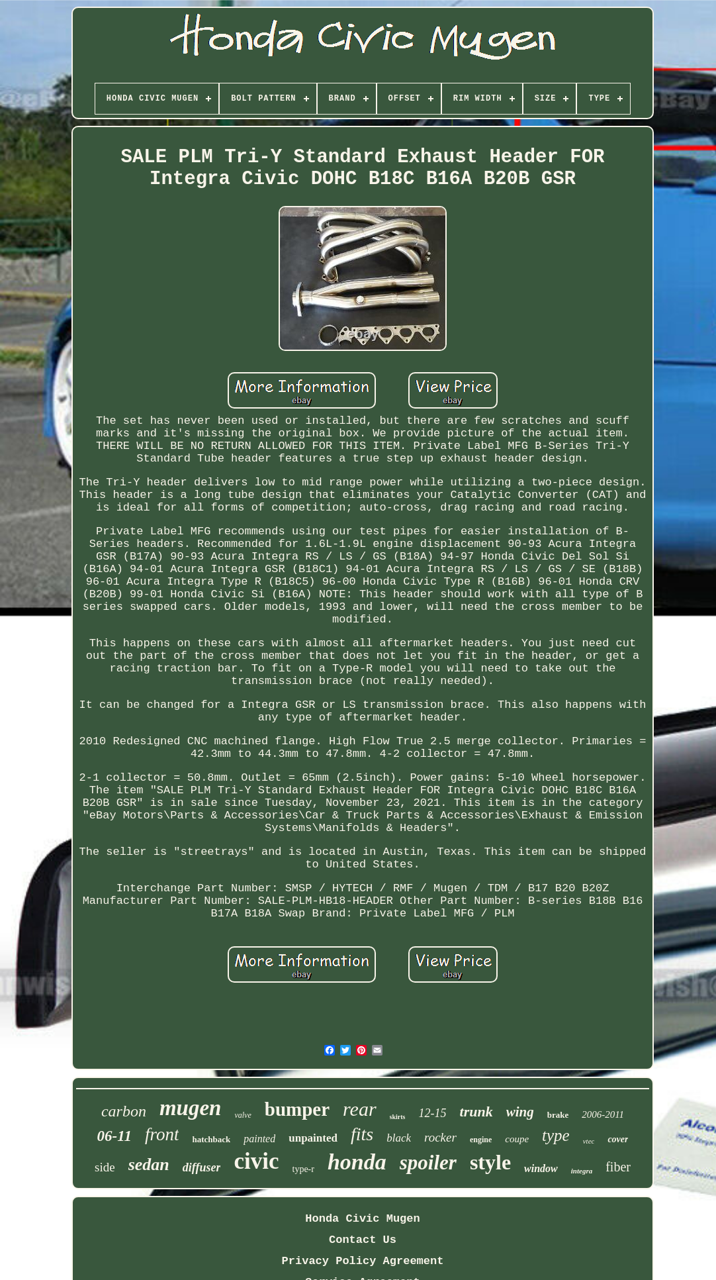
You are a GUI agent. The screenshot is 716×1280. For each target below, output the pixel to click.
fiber (618, 1166)
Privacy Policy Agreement (363, 1261)
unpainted (313, 1138)
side (105, 1167)
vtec (589, 1141)
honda (357, 1162)
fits (362, 1134)
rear (360, 1109)
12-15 (433, 1113)
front (162, 1134)
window (541, 1168)
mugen (190, 1108)
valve (242, 1115)
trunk (476, 1111)
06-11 (114, 1136)
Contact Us (362, 1240)
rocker (440, 1137)
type (556, 1135)
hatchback (211, 1139)
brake (558, 1115)
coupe (517, 1139)
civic (256, 1161)
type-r (303, 1169)
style (490, 1162)
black (398, 1138)
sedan (148, 1164)
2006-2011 (603, 1114)
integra (581, 1171)
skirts (398, 1116)
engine (481, 1139)
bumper (297, 1109)
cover (617, 1139)
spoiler (428, 1162)
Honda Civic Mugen (362, 1218)
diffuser (202, 1167)
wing (520, 1112)
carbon (123, 1111)
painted (259, 1138)
